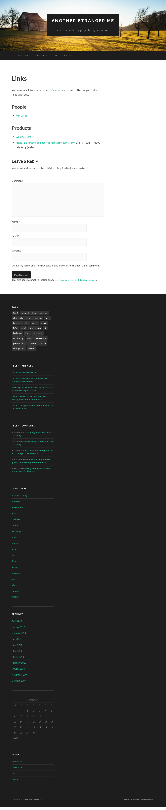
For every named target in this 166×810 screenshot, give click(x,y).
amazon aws (18, 510)
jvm (13, 558)
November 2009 (20, 677)
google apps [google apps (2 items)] (35, 331)
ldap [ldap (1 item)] (27, 336)
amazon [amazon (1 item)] (38, 321)
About (67, 55)
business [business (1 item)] (17, 326)
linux (14, 563)
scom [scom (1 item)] (43, 346)
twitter (15, 599)
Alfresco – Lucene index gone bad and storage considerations (30, 383)
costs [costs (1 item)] (34, 326)
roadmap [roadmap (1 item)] (33, 346)
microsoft (16, 575)
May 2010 (17, 653)
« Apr (15, 740)
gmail (14, 540)
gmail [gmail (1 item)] (23, 331)
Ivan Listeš (22, 115)
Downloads (40, 55)
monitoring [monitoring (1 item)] (18, 341)
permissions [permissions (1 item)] (40, 341)
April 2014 (17, 623)
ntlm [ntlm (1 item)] (29, 341)
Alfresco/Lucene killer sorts (25, 375)
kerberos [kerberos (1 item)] (17, 336)
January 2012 (18, 629)
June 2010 (17, 647)
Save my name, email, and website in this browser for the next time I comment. (57, 268)
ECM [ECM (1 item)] (15, 331)
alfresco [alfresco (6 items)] (43, 316)
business (16, 522)
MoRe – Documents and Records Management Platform (49, 142)
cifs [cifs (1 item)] (26, 326)
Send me (57, 90)
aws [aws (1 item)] (47, 321)
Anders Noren (140, 802)
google (15, 546)
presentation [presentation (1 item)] (19, 346)
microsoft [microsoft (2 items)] (37, 336)
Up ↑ (152, 802)
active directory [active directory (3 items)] (29, 316)
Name (16, 224)
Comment (17, 181)
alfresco (16, 504)
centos (15, 528)
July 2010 (16, 641)
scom (14, 581)
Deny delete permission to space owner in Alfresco (31, 472)
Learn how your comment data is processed (79, 282)
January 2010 (18, 671)
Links (56, 55)
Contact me (21, 55)
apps (14, 516)
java (14, 552)
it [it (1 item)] (45, 331)
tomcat (15, 593)
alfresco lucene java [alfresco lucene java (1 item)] (22, 321)
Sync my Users (24, 136)
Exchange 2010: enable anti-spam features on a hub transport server (32, 392)
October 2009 (19, 683)
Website (16, 253)
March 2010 (18, 659)
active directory (19, 498)
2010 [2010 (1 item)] (15, 316)
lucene (15, 569)
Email (15, 238)
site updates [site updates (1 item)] (18, 351)
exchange (16, 534)
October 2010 (19, 635)
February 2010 (19, 665)
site (13, 587)
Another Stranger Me (83, 20)
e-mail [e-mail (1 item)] (44, 326)
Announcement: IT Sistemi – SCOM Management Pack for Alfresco (29, 401)
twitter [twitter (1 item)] (31, 351)
